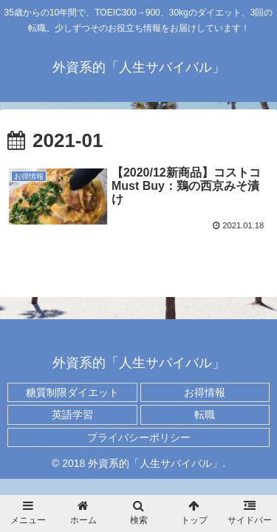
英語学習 (72, 414)
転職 (204, 414)
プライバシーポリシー (139, 437)
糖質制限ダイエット (72, 392)
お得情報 (204, 392)
